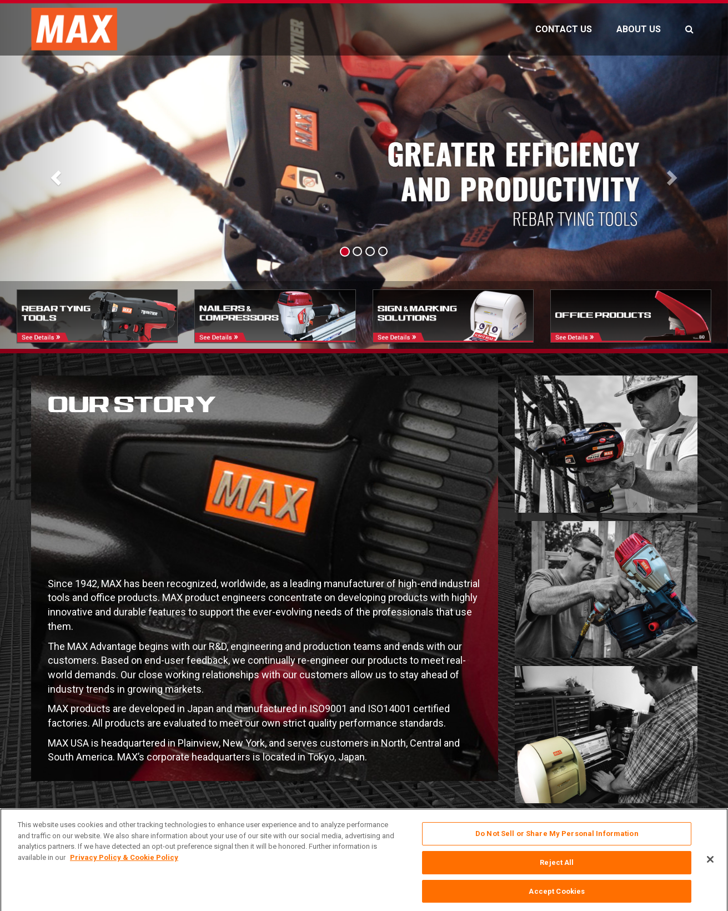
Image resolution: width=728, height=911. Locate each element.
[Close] (710, 872)
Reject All (557, 875)
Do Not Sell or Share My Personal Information (557, 846)
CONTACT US (563, 29)
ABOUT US (638, 29)
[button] (54, 174)
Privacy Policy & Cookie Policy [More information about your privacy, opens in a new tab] (124, 869)
